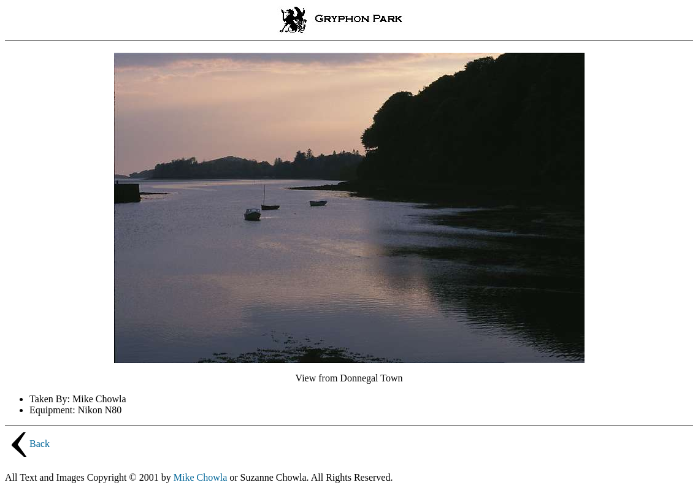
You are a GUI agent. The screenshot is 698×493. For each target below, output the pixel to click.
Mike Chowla (201, 477)
